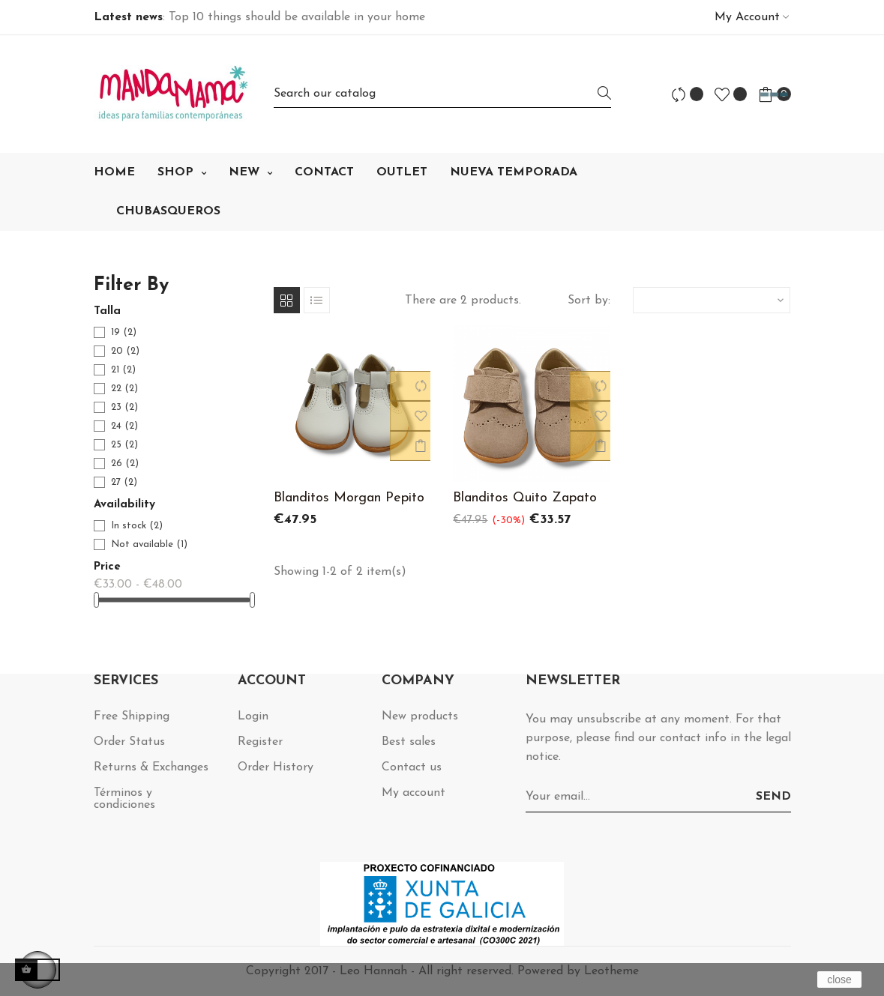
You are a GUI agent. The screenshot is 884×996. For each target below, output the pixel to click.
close (839, 980)
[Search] (442, 94)
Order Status (129, 742)
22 (124, 388)
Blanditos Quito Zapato (525, 498)
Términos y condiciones (124, 799)
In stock (137, 526)
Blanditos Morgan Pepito (349, 498)
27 (124, 482)
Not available (149, 544)
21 (123, 370)
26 (125, 463)
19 (123, 332)
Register (260, 742)
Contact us (412, 767)
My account (413, 793)
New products (420, 716)
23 (124, 407)
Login (253, 716)
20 (125, 351)
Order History (275, 767)
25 (124, 445)
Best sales (409, 742)
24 (124, 426)
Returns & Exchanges (151, 767)
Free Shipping (131, 716)
